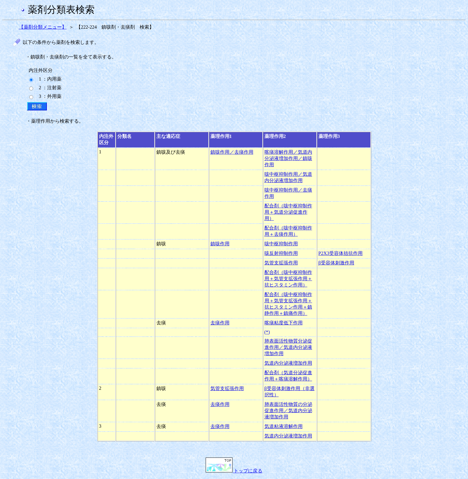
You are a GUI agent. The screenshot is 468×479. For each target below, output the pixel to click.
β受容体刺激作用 (336, 262)
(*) (267, 332)
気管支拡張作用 (281, 262)
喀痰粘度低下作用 (283, 322)
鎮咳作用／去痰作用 (231, 152)
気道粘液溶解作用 (283, 426)
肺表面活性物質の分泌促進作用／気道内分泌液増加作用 (288, 410)
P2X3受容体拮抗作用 (340, 253)
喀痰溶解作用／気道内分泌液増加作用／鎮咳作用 (288, 158)
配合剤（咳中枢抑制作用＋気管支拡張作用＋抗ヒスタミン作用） (288, 278)
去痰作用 (220, 322)
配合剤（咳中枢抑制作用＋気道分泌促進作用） (288, 212)
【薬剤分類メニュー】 (43, 27)
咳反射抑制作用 (281, 253)
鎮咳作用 (220, 243)
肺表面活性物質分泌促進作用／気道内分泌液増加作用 (288, 347)
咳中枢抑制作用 (281, 243)
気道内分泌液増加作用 (288, 363)
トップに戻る (234, 470)
